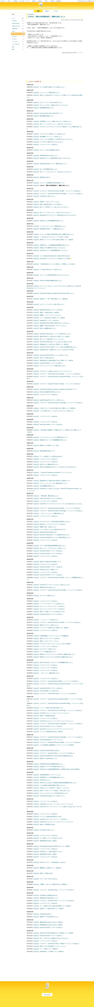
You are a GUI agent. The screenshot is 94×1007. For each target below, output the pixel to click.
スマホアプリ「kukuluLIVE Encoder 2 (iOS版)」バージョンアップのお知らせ (60, 191)
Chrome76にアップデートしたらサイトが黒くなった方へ (55, 584)
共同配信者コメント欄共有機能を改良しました (52, 777)
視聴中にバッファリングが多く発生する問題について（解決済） (57, 239)
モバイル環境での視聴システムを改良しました (52, 87)
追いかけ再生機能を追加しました (48, 169)
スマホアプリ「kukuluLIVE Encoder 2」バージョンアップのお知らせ (58, 693)
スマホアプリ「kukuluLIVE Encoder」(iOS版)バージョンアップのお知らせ (59, 943)
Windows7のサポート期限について (49, 569)
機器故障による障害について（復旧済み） (51, 867)
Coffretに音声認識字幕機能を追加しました (51, 280)
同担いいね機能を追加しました (48, 328)
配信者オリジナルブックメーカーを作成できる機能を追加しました (57, 654)
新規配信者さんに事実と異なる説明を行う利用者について (55, 480)
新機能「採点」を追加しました (48, 526)
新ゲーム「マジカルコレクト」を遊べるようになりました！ (56, 212)
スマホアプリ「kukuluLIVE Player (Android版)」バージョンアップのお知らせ (60, 742)
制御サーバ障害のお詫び (46, 873)
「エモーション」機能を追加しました (50, 673)
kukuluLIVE (31, 14)
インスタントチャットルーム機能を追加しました (53, 226)
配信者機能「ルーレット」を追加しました (51, 136)
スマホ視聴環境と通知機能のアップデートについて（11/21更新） (57, 745)
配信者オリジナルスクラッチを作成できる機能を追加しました (56, 657)
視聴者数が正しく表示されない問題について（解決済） (54, 344)
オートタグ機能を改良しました (48, 651)
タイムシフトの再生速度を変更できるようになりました (54, 275)
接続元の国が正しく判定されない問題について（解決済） (55, 336)
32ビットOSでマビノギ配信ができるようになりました (54, 938)
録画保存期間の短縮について (47, 451)
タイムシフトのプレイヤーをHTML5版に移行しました (54, 793)
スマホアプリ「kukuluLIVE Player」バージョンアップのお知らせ (57, 753)
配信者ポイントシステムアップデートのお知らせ (53, 524)
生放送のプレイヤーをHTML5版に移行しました (52, 766)
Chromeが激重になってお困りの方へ (49, 690)
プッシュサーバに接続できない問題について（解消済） (54, 627)
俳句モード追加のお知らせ (47, 357)
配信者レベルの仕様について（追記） (50, 445)
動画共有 (40, 1)
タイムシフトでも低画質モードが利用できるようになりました (56, 139)
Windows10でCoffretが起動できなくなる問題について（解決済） (57, 933)
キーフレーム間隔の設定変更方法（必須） (51, 816)
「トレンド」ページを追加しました (49, 619)
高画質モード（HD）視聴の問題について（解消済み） (54, 298)
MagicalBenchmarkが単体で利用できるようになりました (55, 323)
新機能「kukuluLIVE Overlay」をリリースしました (53, 325)
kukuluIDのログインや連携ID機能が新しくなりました (54, 250)
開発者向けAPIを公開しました (48, 587)
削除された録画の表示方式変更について (50, 561)
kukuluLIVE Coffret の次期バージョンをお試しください (54, 355)
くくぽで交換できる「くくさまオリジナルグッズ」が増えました (57, 410)
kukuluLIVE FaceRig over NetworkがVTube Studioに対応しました (57, 293)
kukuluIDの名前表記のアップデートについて (51, 739)
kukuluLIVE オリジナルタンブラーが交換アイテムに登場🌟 (55, 258)
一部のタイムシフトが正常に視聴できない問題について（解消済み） (58, 408)
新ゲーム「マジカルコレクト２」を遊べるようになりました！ (56, 171)
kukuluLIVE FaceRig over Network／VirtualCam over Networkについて (58, 389)
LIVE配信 (15, 1)
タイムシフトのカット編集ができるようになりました (54, 105)
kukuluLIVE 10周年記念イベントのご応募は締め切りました (55, 537)
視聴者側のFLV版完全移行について (49, 898)
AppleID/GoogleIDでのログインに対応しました (52, 400)
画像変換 (52, 1)
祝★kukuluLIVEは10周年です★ (48, 532)
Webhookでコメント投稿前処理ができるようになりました (55, 158)
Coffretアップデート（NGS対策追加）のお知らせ (53, 862)
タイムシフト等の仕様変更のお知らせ (50, 150)
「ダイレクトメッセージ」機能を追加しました (52, 513)
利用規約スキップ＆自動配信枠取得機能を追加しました (54, 245)
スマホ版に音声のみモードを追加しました (51, 269)
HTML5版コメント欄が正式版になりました (51, 851)
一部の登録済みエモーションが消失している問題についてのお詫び (57, 264)
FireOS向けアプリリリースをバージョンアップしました (54, 713)
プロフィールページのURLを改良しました (51, 102)
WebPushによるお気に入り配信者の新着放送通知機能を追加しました (58, 782)
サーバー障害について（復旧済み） (49, 948)
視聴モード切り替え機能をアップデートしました (53, 946)
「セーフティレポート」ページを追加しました (52, 603)
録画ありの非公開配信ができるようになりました (53, 247)
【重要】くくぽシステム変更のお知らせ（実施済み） (54, 884)
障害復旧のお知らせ (45, 177)
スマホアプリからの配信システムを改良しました (53, 134)
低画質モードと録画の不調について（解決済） (52, 908)
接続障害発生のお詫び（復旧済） (48, 840)
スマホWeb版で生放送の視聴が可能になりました (53, 785)
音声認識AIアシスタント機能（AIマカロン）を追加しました (55, 121)
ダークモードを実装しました (47, 595)
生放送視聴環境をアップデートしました (50, 774)
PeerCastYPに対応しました (47, 830)
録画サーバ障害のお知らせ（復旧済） (50, 312)
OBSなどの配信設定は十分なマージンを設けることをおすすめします (58, 467)
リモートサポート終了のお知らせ (48, 878)
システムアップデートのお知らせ (48, 144)
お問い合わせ (84, 1)
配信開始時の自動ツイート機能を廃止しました (52, 228)
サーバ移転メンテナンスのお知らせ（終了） (51, 838)
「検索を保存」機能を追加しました (49, 495)
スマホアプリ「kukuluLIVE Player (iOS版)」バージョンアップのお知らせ (59, 681)
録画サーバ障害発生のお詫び (47, 715)
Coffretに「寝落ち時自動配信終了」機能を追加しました (46, 16)
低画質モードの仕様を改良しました (49, 916)
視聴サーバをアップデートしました (49, 641)
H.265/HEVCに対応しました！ (48, 196)
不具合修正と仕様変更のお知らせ (48, 895)
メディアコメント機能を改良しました (50, 92)
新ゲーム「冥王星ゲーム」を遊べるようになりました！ (54, 207)
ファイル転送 (21, 1)
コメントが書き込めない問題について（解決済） (53, 317)
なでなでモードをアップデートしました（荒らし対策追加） (56, 643)
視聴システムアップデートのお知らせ (50, 638)
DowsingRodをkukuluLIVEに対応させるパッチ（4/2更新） (55, 846)
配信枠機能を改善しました (47, 107)
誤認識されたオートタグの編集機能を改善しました (53, 440)
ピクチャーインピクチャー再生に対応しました (52, 304)
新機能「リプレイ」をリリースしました (50, 315)
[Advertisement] (18, 75)
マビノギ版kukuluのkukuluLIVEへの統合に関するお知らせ (55, 256)
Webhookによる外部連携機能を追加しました (52, 220)
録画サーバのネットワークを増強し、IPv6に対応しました (55, 790)
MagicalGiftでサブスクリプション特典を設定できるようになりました (58, 215)
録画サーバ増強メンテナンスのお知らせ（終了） (53, 611)
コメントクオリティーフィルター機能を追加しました (54, 437)
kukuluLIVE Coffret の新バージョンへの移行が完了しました (55, 333)
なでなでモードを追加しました (48, 649)
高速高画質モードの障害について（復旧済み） (52, 951)
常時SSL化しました (45, 780)
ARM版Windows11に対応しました (49, 155)
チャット (27, 1)
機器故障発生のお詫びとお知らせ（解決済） (51, 922)
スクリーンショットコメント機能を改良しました (53, 365)
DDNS (46, 1)
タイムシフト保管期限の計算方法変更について (52, 182)
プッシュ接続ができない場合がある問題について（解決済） (56, 906)
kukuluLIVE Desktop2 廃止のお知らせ (50, 750)
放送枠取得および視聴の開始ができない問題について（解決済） (57, 360)
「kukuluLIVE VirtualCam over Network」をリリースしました (56, 472)
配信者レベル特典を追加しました (48, 758)
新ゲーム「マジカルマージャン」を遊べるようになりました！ (56, 124)
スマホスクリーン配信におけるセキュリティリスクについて (56, 371)
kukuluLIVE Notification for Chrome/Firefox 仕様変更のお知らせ (56, 755)
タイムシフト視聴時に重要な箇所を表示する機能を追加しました (57, 234)
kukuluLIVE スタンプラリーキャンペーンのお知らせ (53, 819)
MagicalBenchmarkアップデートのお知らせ (51, 309)
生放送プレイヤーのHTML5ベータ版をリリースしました (54, 788)
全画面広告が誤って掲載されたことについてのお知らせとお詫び (57, 349)
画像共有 (34, 1)
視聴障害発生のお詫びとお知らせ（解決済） (51, 924)
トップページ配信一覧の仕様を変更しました (51, 707)
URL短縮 (79, 1)
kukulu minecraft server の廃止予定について (51, 113)
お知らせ (58, 1)
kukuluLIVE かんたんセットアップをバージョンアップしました (56, 721)
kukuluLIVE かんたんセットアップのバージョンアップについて (56, 821)
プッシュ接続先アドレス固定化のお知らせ (51, 456)
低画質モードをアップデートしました (50, 201)
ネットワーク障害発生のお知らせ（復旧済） (51, 731)
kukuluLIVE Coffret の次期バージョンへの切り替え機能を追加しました (58, 347)
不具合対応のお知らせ (46, 914)
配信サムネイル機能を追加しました (49, 464)
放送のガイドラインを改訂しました (49, 625)
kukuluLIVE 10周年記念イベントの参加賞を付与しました (55, 534)
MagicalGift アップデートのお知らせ (49, 320)
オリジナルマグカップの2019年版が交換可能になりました (55, 521)
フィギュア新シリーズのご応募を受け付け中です (53, 529)
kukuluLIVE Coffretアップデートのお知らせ (51, 363)
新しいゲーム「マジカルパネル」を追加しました (53, 548)
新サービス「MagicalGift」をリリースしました (52, 339)
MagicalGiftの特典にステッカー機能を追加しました (53, 163)
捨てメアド (3, 1)
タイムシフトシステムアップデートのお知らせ (52, 606)
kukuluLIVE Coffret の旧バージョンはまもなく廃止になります (56, 341)
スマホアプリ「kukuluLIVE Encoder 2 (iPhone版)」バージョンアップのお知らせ (61, 710)
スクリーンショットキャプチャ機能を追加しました (53, 483)
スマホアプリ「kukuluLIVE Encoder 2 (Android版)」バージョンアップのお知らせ (61, 193)
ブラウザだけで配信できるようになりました (51, 141)
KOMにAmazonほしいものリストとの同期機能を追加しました (56, 662)
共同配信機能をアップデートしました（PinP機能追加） (54, 635)
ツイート (80, 52)
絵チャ (9, 1)
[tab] (18, 18)
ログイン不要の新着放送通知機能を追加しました (53, 545)
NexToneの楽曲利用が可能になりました (50, 392)
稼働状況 (90, 1)
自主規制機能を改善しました (47, 486)
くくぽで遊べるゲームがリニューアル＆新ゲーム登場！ (54, 237)
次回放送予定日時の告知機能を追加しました (51, 764)
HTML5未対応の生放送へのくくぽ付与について (52, 795)
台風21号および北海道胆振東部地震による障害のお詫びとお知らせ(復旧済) (59, 769)
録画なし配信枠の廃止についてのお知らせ (51, 204)
